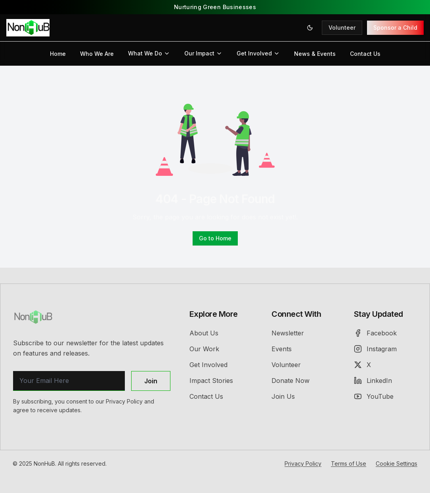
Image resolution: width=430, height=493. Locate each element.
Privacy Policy (303, 463)
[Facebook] (385, 333)
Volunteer (342, 27)
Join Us (283, 396)
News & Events (315, 53)
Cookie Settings (396, 463)
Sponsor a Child (395, 27)
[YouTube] (385, 396)
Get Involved (258, 53)
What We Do (149, 53)
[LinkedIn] (385, 380)
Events (281, 349)
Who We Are (97, 53)
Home (58, 53)
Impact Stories (211, 381)
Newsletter (287, 333)
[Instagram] (385, 349)
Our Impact (203, 53)
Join (150, 381)
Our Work (204, 349)
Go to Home (215, 238)
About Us (203, 333)
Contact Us (365, 53)
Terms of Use (348, 463)
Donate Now (290, 381)
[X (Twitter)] (385, 364)
